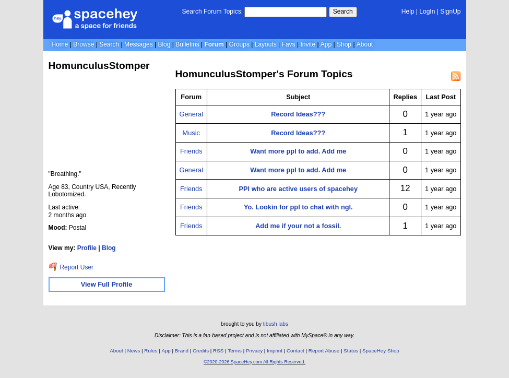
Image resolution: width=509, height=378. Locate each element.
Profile (87, 248)
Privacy (254, 350)
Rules (150, 350)
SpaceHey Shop (380, 350)
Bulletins (187, 44)
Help (408, 11)
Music (191, 133)
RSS (218, 350)
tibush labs (275, 324)
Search (343, 11)
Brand (181, 350)
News (133, 350)
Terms (235, 350)
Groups (239, 44)
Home (60, 44)
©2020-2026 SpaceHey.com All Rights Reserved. (254, 361)
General (192, 114)
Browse (83, 44)
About (365, 44)
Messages (138, 44)
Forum (213, 44)
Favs (288, 44)
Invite (307, 44)
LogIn (427, 11)
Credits (201, 350)
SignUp (450, 11)
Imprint (274, 350)
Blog (164, 44)
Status (351, 350)
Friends (191, 151)
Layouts (266, 44)
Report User (71, 267)
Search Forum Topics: (212, 11)
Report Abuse (324, 350)
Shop (344, 44)
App (326, 44)
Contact (295, 350)
